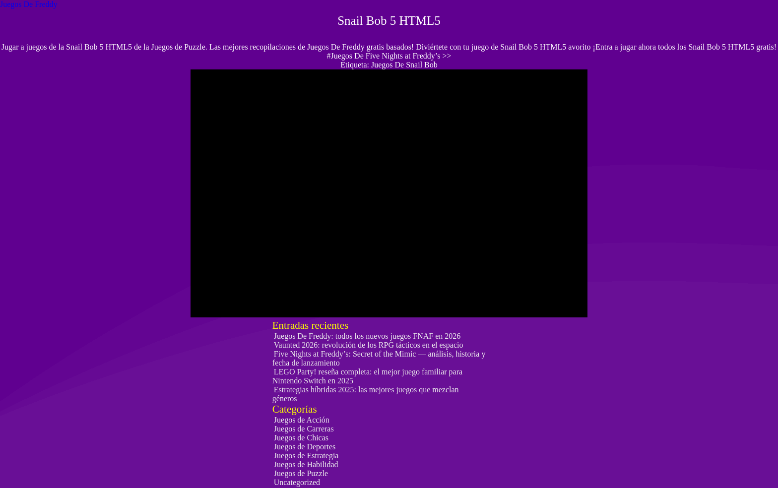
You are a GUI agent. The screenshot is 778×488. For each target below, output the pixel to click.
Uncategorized (297, 482)
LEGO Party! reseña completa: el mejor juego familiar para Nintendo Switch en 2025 (367, 376)
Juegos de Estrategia (306, 455)
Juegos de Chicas (301, 437)
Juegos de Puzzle (301, 473)
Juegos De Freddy (29, 4)
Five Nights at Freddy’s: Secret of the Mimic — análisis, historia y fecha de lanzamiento (379, 358)
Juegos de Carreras (304, 429)
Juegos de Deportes (304, 446)
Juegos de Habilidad (306, 464)
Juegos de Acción (301, 420)
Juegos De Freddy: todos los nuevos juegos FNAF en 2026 (367, 336)
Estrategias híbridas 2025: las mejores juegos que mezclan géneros (365, 394)
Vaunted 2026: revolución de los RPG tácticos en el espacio (368, 345)
